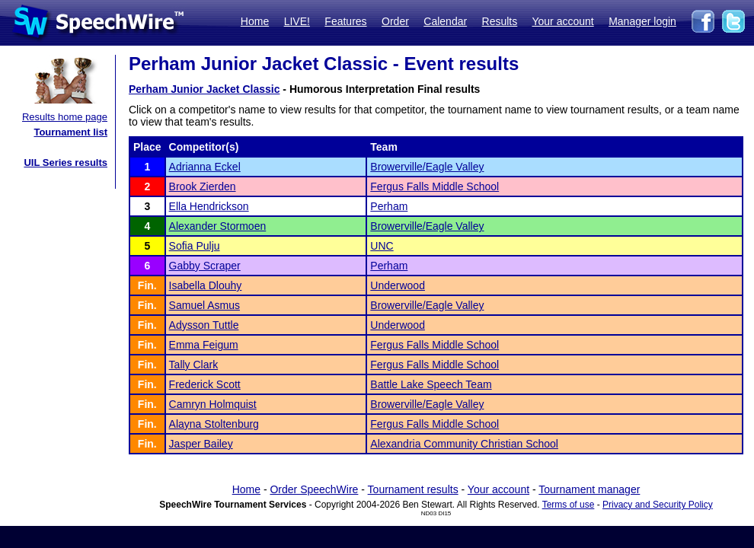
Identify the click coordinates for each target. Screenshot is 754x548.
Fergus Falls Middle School (434, 186)
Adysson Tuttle (204, 325)
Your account (562, 21)
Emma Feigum (203, 345)
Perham (388, 206)
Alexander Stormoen (218, 226)
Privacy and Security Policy (657, 504)
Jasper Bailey (201, 444)
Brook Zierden (202, 186)
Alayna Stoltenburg (214, 424)
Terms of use (568, 504)
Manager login (642, 21)
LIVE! (297, 21)
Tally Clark (194, 364)
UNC (381, 246)
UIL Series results (65, 162)
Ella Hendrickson (209, 206)
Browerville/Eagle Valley (427, 167)
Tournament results (413, 489)
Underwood (397, 285)
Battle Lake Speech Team (430, 384)
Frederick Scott (205, 384)
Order (395, 21)
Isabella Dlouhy (205, 285)
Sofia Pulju (194, 246)
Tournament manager (589, 489)
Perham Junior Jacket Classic (204, 89)
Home (255, 21)
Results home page (64, 117)
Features (345, 21)
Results (500, 21)
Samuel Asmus (204, 305)
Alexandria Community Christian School (464, 444)
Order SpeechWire (314, 489)
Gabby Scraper (205, 266)
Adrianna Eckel (205, 167)
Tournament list (70, 132)
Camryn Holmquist (213, 404)
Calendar (445, 21)
